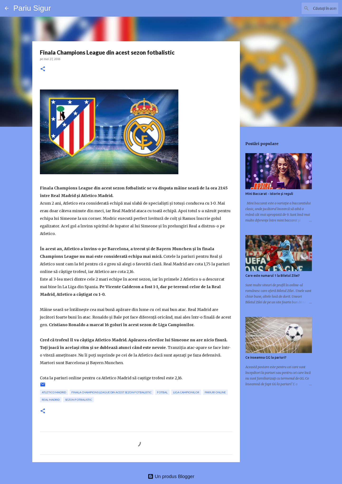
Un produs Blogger (171, 476)
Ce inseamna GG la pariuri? (265, 357)
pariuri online (215, 392)
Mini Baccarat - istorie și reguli (269, 194)
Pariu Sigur (32, 8)
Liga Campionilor (186, 392)
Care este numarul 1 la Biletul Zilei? (272, 275)
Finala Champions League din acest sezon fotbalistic (111, 392)
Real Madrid (51, 399)
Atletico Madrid (54, 392)
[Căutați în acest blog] (313, 8)
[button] (43, 69)
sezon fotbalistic (78, 399)
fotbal (162, 392)
